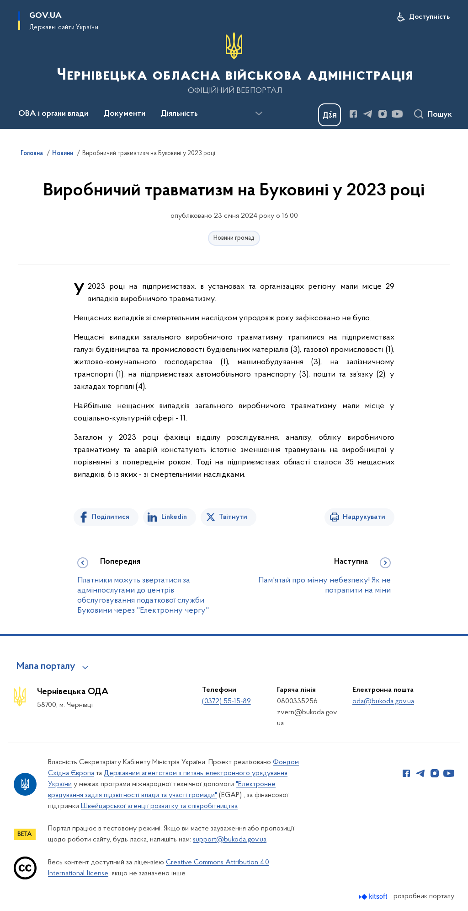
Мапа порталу (45, 667)
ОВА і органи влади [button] (53, 114)
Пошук (440, 115)
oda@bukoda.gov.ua (383, 701)
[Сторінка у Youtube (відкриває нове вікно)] (397, 113)
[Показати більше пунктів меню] (259, 113)
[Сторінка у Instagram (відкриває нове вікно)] (382, 113)
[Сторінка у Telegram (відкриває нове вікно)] (367, 113)
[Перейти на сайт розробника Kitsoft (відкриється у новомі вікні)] (374, 896)
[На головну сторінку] (234, 63)
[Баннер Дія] (329, 114)
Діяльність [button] (179, 114)
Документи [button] (124, 114)
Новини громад (234, 238)
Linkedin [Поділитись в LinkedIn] (174, 517)
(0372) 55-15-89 (226, 701)
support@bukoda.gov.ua (229, 839)
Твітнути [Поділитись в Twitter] (233, 517)
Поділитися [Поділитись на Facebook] (110, 517)
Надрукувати (364, 517)
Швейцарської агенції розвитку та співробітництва (159, 806)
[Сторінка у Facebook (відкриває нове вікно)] (353, 113)
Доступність (429, 17)
